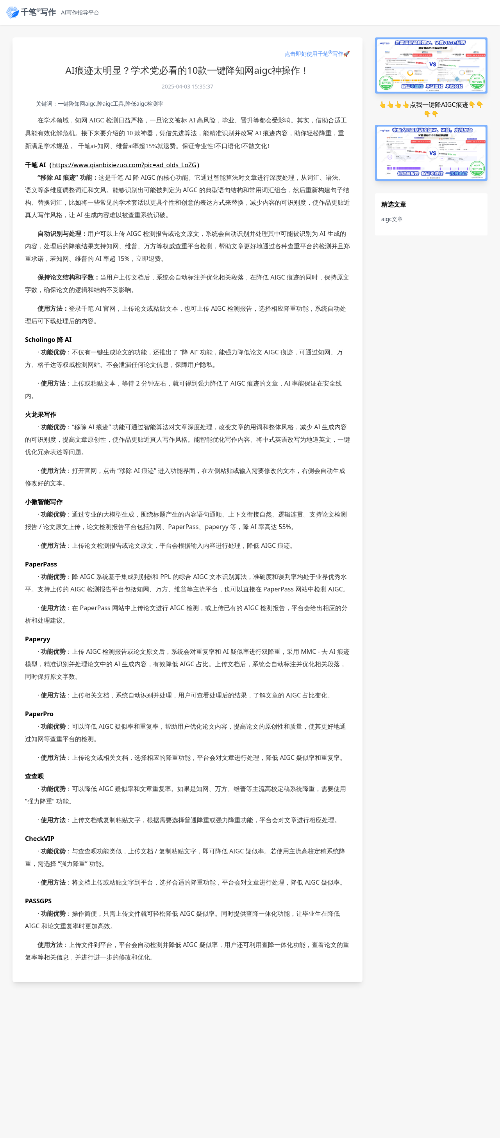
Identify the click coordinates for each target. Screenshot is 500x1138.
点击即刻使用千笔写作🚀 (317, 53)
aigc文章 (392, 219)
